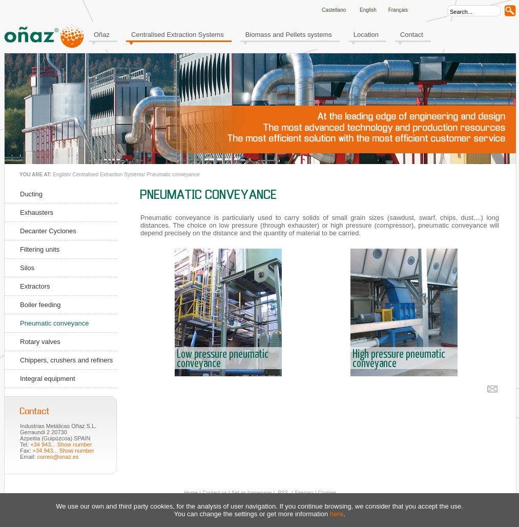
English (61, 174)
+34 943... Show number (61, 444)
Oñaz (102, 34)
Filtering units (39, 249)
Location (366, 34)
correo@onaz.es (58, 457)
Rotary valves (40, 342)
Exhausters (36, 212)
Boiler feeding (40, 305)
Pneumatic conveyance (173, 174)
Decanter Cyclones (48, 231)
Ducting (31, 194)
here (336, 514)
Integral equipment (47, 378)
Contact (411, 34)
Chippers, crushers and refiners (66, 360)
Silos (27, 268)
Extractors (35, 286)
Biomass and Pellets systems (288, 34)
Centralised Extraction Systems (177, 34)
